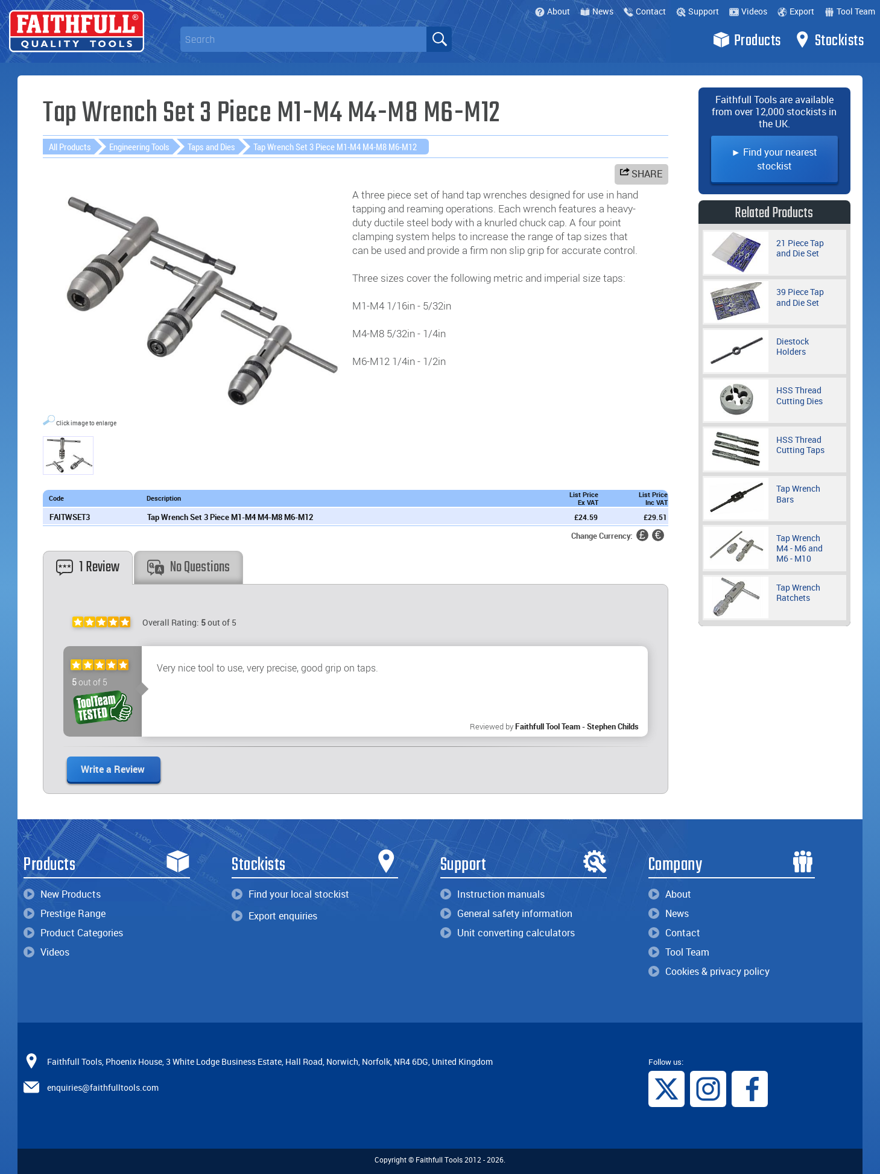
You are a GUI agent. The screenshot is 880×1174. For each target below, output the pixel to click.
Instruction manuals (492, 894)
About (552, 11)
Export (795, 11)
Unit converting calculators (507, 932)
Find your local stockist (290, 894)
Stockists (829, 40)
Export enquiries (274, 915)
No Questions (188, 567)
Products (747, 40)
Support (697, 11)
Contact (645, 11)
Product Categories (73, 932)
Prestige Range (65, 913)
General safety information (506, 913)
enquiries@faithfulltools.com (103, 1087)
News (596, 11)
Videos (748, 11)
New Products (62, 894)
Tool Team (850, 11)
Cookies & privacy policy (709, 971)
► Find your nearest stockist (774, 159)
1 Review (87, 567)
